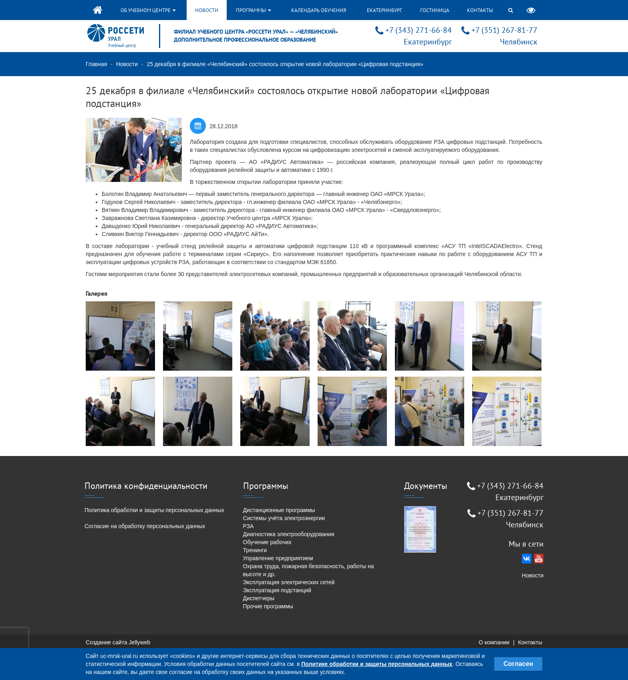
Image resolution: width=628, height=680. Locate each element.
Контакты (480, 10)
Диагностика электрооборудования (288, 534)
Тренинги (255, 550)
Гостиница (434, 10)
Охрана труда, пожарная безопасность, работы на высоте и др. (308, 570)
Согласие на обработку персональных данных (145, 526)
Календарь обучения (318, 10)
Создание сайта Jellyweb (118, 642)
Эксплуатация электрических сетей (289, 582)
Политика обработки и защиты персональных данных (154, 510)
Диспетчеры (259, 598)
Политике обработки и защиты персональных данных (376, 664)
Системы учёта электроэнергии (284, 518)
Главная (96, 64)
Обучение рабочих (267, 542)
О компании (494, 642)
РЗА (248, 526)
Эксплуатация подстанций (277, 590)
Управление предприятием (278, 558)
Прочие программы (268, 606)
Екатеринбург (384, 10)
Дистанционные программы (279, 510)
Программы (253, 10)
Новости (206, 10)
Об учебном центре (148, 10)
